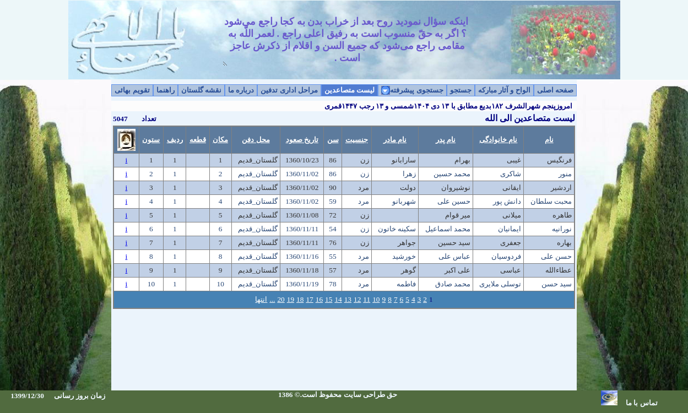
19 (290, 299)
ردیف (175, 139)
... (272, 299)
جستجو (461, 90)
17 (309, 299)
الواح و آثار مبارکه (504, 90)
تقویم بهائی (132, 90)
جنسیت (356, 139)
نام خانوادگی (498, 139)
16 (319, 299)
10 (376, 299)
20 (280, 299)
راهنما (165, 90)
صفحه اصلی (555, 90)
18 (300, 299)
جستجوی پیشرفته (416, 90)
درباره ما (241, 90)
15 (328, 299)
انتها (261, 299)
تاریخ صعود (302, 139)
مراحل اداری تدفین (289, 90)
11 (366, 299)
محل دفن (255, 139)
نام (549, 139)
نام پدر (446, 139)
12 (357, 299)
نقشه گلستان (201, 90)
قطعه (197, 139)
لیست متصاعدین (349, 90)
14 (338, 299)
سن (333, 139)
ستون (151, 139)
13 (347, 299)
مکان (220, 139)
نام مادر (395, 139)
